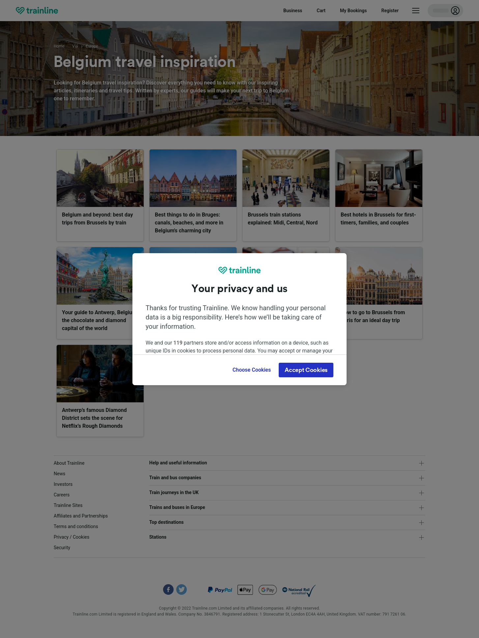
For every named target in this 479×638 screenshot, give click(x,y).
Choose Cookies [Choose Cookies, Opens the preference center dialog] (252, 370)
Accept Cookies (306, 370)
